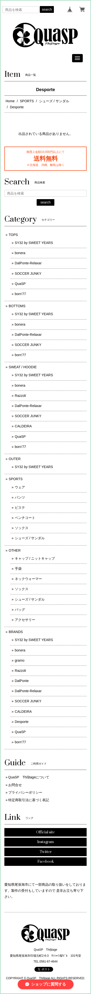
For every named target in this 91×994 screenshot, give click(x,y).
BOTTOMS (17, 306)
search (47, 9)
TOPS (13, 235)
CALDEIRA (23, 426)
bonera (20, 253)
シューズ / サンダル (54, 101)
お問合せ (15, 785)
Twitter (46, 852)
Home (10, 101)
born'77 (20, 294)
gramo (20, 660)
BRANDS (16, 632)
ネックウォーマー (28, 579)
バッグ (20, 609)
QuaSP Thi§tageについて (28, 777)
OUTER (15, 459)
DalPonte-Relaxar (28, 263)
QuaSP (20, 284)
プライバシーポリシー (25, 792)
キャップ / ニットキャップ (35, 558)
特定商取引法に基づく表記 (28, 800)
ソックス (21, 528)
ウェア (20, 487)
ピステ (20, 507)
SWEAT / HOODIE (23, 367)
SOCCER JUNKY (28, 273)
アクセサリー (25, 620)
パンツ (20, 497)
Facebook (45, 861)
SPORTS (27, 101)
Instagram (45, 842)
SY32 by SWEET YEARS (34, 243)
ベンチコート (25, 518)
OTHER (15, 550)
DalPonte (22, 681)
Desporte (22, 722)
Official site (45, 832)
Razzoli (20, 396)
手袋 (18, 569)
